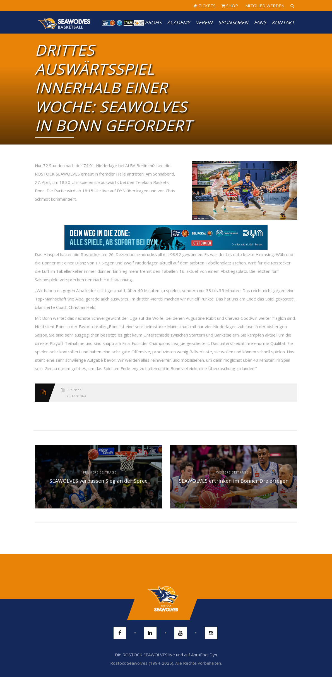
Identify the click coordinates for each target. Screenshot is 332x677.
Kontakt (283, 22)
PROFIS (153, 22)
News (132, 22)
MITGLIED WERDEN (264, 5)
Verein (204, 22)
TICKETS (204, 5)
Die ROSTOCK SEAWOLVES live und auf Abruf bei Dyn (166, 654)
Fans (260, 22)
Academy (178, 22)
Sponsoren (233, 22)
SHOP (230, 5)
